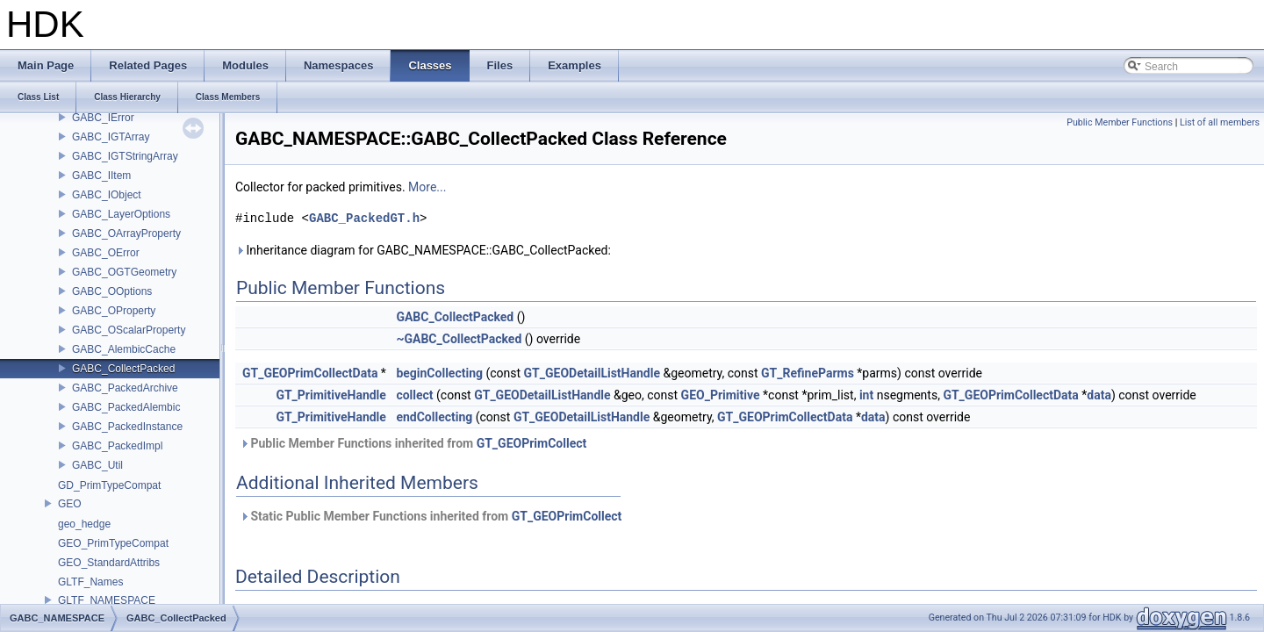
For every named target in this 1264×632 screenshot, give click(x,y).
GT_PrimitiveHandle (331, 395)
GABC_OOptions (112, 291)
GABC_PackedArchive (125, 388)
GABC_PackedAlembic (126, 407)
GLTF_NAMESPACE (106, 600)
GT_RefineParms (807, 373)
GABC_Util (97, 465)
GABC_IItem (101, 175)
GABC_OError (106, 253)
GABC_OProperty (113, 311)
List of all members (1220, 122)
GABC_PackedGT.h (364, 218)
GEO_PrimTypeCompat (113, 543)
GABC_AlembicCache (124, 349)
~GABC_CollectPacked (458, 339)
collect (414, 395)
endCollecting (434, 417)
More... (427, 187)
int (866, 395)
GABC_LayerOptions (121, 214)
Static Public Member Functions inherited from (430, 516)
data (1099, 395)
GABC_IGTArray (110, 137)
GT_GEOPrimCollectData (309, 373)
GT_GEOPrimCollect (532, 443)
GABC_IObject (106, 195)
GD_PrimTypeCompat (109, 485)
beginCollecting (439, 373)
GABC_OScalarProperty (128, 330)
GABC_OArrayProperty (126, 233)
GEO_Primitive (720, 395)
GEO (70, 504)
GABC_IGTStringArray (125, 156)
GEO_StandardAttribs (109, 563)
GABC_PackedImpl (117, 446)
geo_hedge (84, 524)
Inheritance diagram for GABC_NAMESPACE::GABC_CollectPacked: (423, 250)
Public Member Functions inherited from (413, 443)
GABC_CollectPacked (123, 369)
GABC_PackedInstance (127, 426)
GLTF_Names (90, 582)
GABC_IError (103, 117)
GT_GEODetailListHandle (592, 373)
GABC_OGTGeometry (124, 272)
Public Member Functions (1119, 122)
